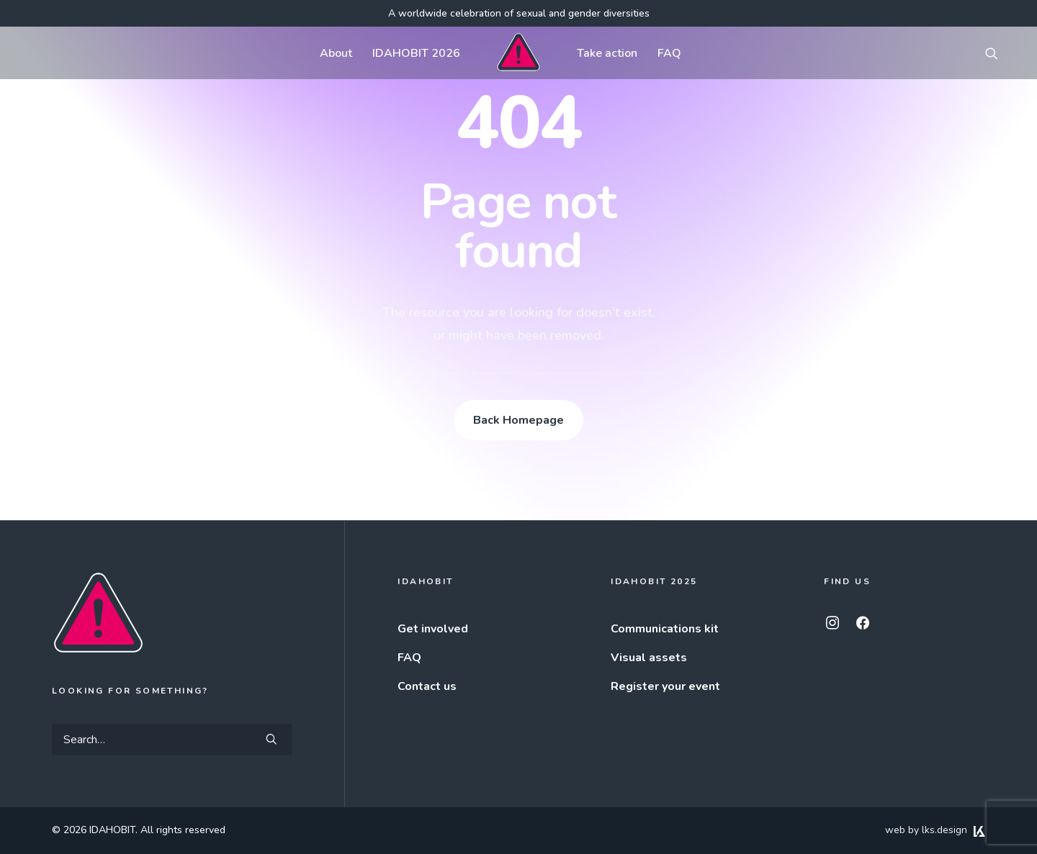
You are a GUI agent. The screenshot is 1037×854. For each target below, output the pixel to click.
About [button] (336, 53)
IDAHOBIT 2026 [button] (416, 53)
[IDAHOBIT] (518, 53)
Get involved (433, 629)
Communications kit (665, 629)
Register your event (665, 686)
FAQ (669, 53)
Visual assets (649, 658)
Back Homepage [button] (518, 420)
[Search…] (172, 739)
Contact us (427, 686)
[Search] (172, 739)
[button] (998, 53)
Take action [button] (607, 53)
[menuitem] (336, 53)
